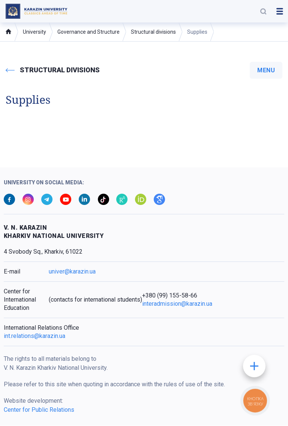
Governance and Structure (88, 32)
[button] (263, 11)
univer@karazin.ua (72, 271)
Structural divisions (153, 32)
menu (266, 70)
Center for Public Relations (39, 410)
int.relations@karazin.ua (34, 336)
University (34, 32)
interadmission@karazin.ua (177, 304)
